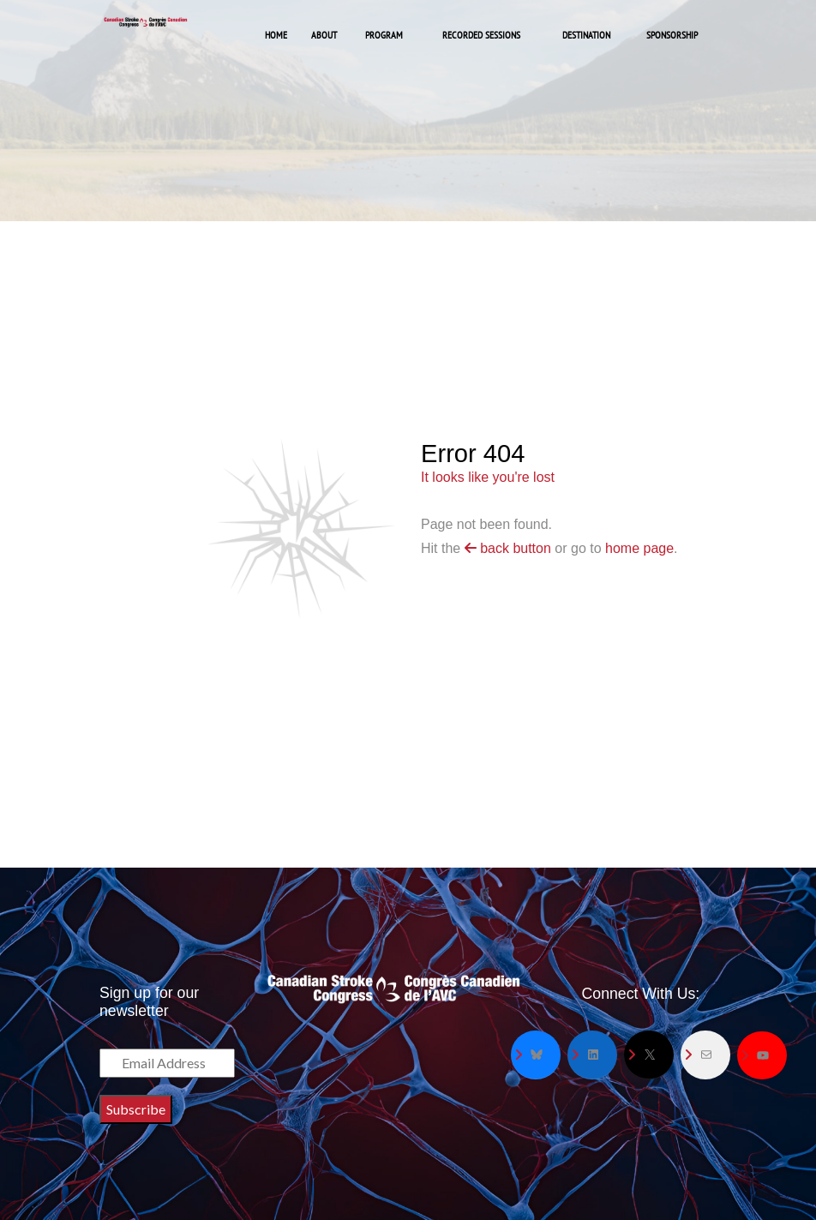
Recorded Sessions (481, 34)
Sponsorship (672, 34)
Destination (586, 34)
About (324, 34)
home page (639, 548)
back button (508, 548)
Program (384, 34)
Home (276, 34)
